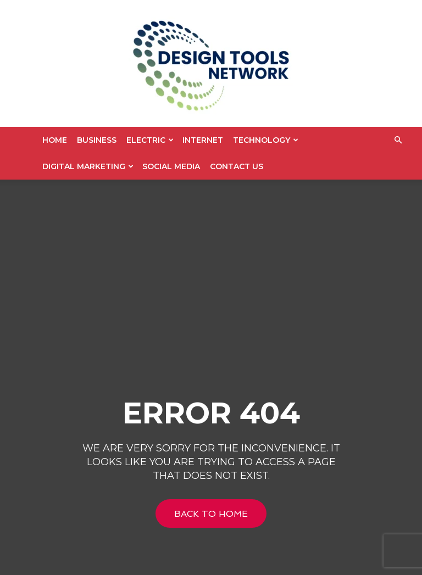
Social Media (171, 166)
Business (96, 140)
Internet (202, 140)
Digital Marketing (88, 166)
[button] (398, 140)
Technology (265, 140)
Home (54, 140)
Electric (150, 140)
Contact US (236, 166)
